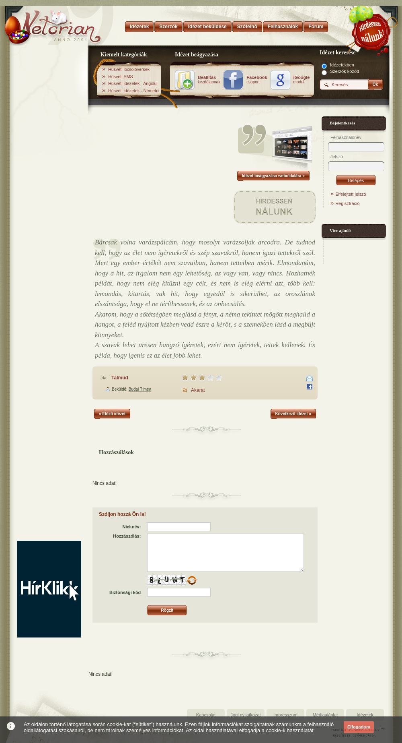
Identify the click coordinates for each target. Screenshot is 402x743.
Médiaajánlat (325, 714)
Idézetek (365, 714)
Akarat (198, 390)
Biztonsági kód (125, 592)
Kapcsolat (205, 714)
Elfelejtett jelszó (350, 194)
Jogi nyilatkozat (245, 714)
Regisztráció (347, 203)
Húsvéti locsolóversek (129, 69)
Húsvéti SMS (120, 76)
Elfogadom (358, 726)
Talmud (119, 378)
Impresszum (285, 714)
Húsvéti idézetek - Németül (133, 90)
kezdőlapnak (209, 79)
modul (301, 79)
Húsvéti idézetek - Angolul (133, 83)
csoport (256, 79)
